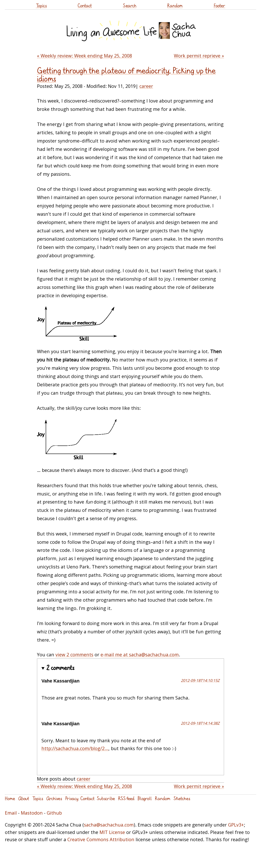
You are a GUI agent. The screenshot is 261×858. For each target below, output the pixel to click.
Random (175, 5)
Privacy (71, 798)
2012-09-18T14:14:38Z (200, 723)
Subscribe (106, 798)
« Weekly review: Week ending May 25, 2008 (84, 56)
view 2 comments (74, 654)
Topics (41, 5)
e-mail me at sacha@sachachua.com (140, 654)
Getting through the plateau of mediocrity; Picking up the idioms (126, 74)
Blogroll (145, 798)
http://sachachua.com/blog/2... (74, 748)
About (23, 798)
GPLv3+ (236, 825)
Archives (54, 798)
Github (54, 813)
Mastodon (32, 813)
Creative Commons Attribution (100, 839)
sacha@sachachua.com (109, 825)
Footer (219, 5)
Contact (85, 5)
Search (129, 5)
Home (10, 798)
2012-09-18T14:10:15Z (200, 680)
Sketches (181, 798)
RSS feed (126, 798)
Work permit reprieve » (199, 56)
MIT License (112, 832)
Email (11, 813)
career (146, 86)
